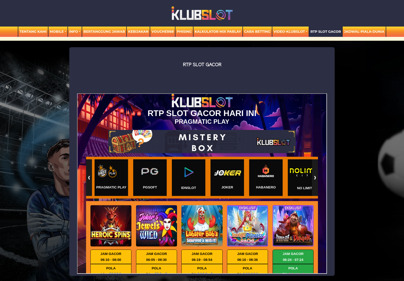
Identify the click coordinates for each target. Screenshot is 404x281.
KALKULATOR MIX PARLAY (218, 31)
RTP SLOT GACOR (325, 31)
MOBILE (57, 31)
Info (73, 31)
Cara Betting (257, 31)
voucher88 (163, 31)
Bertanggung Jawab (104, 31)
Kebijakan (138, 31)
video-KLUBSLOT (289, 31)
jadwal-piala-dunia (364, 31)
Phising (184, 31)
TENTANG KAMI (33, 31)
